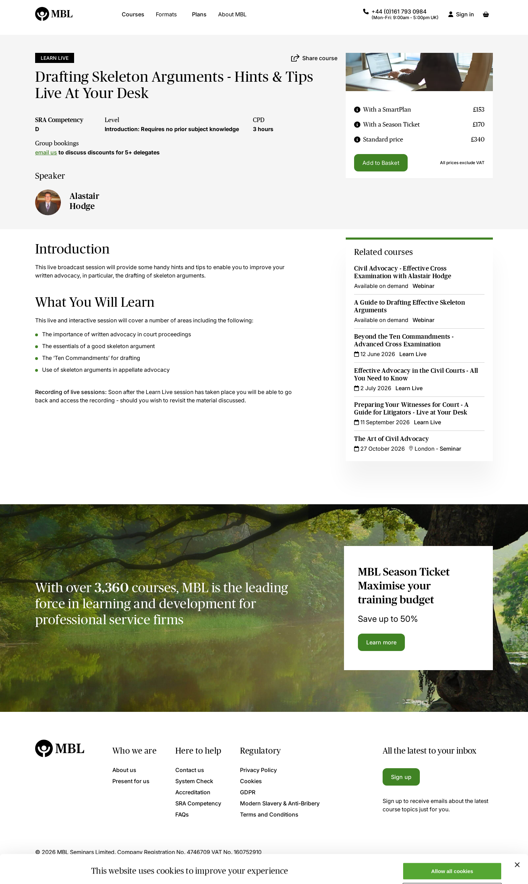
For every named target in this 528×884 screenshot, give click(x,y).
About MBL (232, 17)
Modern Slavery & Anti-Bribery (280, 803)
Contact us (189, 769)
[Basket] (486, 17)
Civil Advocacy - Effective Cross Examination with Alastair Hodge (402, 272)
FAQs (182, 814)
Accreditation (192, 792)
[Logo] (54, 17)
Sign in (465, 17)
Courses (133, 17)
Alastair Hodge (84, 201)
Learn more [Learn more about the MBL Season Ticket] (381, 642)
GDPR (247, 792)
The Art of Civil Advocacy (391, 438)
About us (124, 769)
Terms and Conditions (269, 814)
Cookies (251, 781)
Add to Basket (380, 162)
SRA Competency (59, 119)
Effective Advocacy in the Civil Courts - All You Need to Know (416, 374)
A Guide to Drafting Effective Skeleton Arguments (409, 306)
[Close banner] (517, 839)
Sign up (401, 776)
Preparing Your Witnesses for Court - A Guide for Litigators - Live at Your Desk (411, 408)
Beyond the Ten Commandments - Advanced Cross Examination (404, 340)
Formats (166, 17)
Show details (107, 867)
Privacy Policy (258, 769)
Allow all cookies (452, 846)
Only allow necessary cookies (452, 867)
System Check (194, 781)
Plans (199, 17)
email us (46, 152)
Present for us (131, 781)
